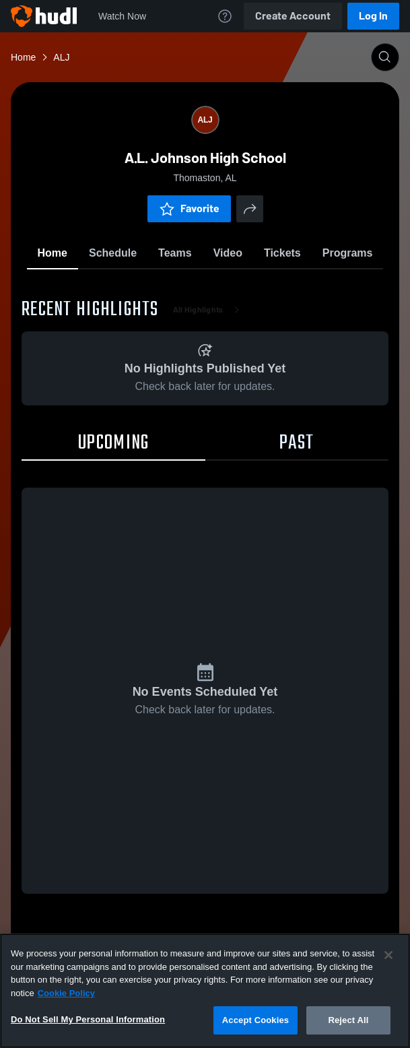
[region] (205, 991)
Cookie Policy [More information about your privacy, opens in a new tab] (66, 993)
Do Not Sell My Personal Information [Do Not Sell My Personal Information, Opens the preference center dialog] (88, 1019)
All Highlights (209, 310)
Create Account (293, 16)
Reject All (348, 1020)
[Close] (388, 955)
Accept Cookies (255, 1020)
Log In (373, 16)
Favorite (189, 208)
